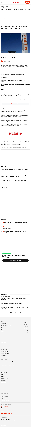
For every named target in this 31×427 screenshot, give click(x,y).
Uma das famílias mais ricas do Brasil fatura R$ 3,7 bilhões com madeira (16, 232)
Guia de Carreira (4, 355)
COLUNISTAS (3, 342)
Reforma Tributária (4, 384)
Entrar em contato (4, 406)
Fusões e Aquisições (16, 147)
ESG (1, 333)
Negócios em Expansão (5, 400)
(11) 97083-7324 (6, 419)
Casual (25, 324)
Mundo (25, 322)
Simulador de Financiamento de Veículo (8, 365)
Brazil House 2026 (4, 372)
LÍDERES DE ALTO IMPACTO (6, 325)
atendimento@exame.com (6, 413)
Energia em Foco (4, 380)
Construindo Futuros (4, 378)
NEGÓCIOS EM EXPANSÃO (6, 9)
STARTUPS (15, 9)
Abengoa (9, 67)
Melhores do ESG (4, 398)
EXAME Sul (3, 374)
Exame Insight (3, 335)
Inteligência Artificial (5, 337)
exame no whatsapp (6, 253)
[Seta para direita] (28, 9)
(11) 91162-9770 (6, 407)
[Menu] (2, 2)
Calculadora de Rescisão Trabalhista (7, 361)
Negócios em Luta (4, 388)
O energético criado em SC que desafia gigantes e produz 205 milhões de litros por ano (16, 227)
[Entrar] (27, 2)
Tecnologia (26, 332)
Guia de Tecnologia (4, 351)
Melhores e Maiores (4, 396)
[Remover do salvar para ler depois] (14, 57)
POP (25, 337)
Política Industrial (4, 389)
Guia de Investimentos (5, 353)
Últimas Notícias (4, 323)
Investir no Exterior (4, 382)
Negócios (4, 7)
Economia (2, 331)
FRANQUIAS (20, 9)
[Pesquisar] (4, 2)
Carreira (2, 329)
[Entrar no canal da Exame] (15, 260)
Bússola (2, 376)
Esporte (25, 328)
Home (2, 18)
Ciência (25, 335)
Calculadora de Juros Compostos (7, 363)
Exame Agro (26, 330)
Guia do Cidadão (4, 349)
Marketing (26, 326)
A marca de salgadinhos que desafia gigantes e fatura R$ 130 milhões (16, 223)
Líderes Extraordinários (5, 386)
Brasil (2, 327)
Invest (2, 338)
